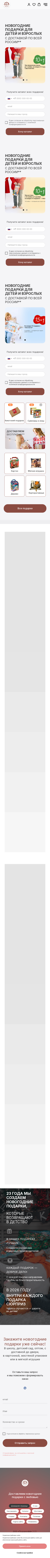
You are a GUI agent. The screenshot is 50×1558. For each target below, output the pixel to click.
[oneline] (25, 114)
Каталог (25, 1511)
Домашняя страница (19, 1506)
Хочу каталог (25, 131)
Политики (36, 1516)
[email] (25, 106)
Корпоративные (36, 493)
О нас (35, 1506)
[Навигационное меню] (45, 4)
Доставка (38, 1511)
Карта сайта (18, 1522)
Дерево (14, 494)
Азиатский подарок (14, 420)
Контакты (23, 1516)
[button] (29, 4)
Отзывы (11, 1516)
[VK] (25, 1388)
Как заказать (12, 1511)
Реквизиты (32, 1522)
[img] (14, 486)
